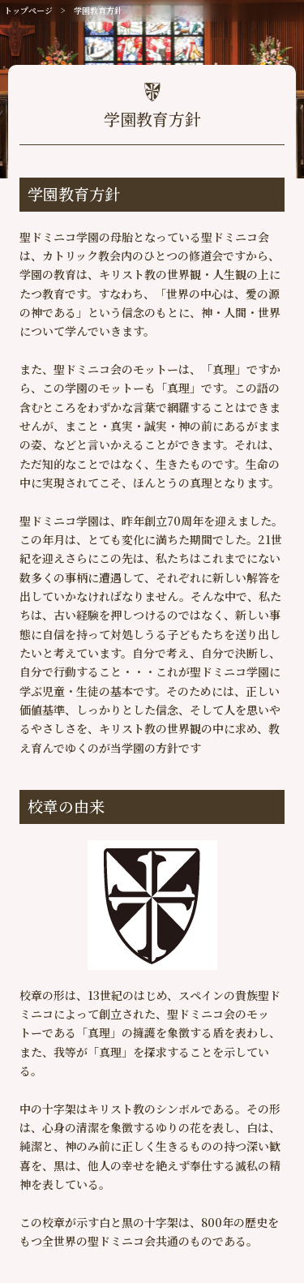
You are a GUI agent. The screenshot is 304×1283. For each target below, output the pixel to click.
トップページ (28, 10)
